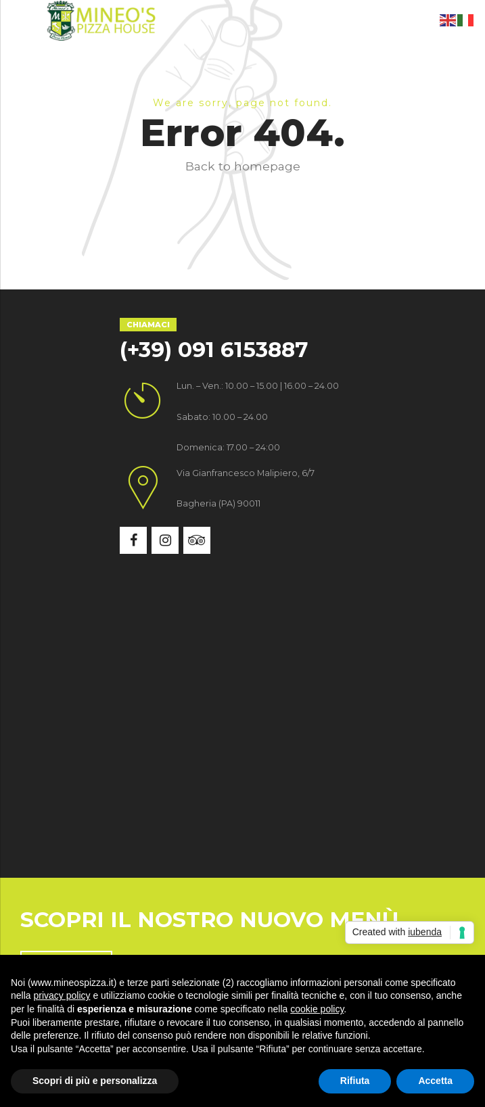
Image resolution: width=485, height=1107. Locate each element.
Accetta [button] (435, 1080)
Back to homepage (242, 166)
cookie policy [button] (317, 1009)
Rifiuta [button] (355, 1080)
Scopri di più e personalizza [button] (94, 1080)
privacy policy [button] (61, 995)
